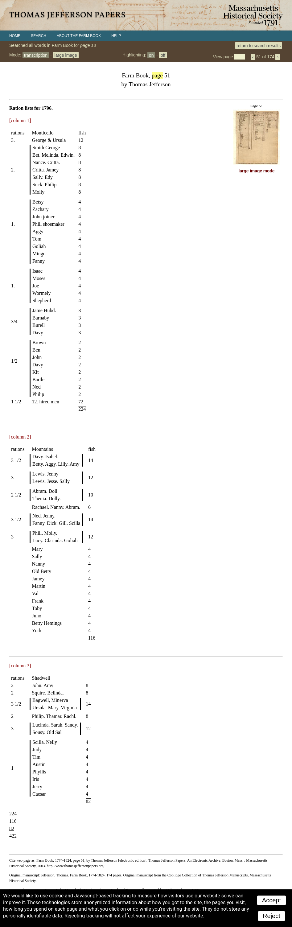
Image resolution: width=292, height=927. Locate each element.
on (151, 54)
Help (116, 36)
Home (14, 36)
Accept (271, 900)
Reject (271, 916)
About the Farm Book (79, 36)
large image (66, 54)
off (163, 54)
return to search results (258, 45)
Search (38, 36)
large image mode (257, 171)
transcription (35, 54)
